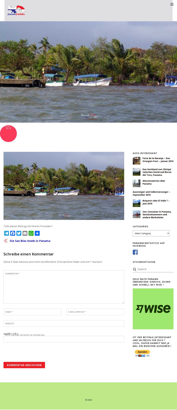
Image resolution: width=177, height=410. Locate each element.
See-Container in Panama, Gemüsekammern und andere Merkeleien (157, 215)
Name (9, 312)
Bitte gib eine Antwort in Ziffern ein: (25, 335)
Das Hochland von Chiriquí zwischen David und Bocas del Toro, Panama (157, 172)
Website (9, 323)
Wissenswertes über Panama (154, 182)
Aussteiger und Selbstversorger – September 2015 (151, 193)
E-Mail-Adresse (77, 312)
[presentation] (27, 351)
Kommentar (12, 273)
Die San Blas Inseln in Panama (30, 241)
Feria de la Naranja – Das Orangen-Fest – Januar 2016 (158, 160)
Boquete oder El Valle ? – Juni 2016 (156, 202)
